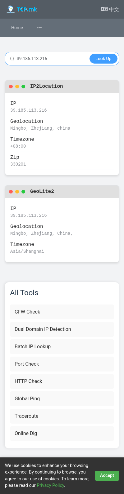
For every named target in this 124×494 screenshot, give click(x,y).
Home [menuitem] (17, 27)
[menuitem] (43, 28)
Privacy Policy (50, 485)
